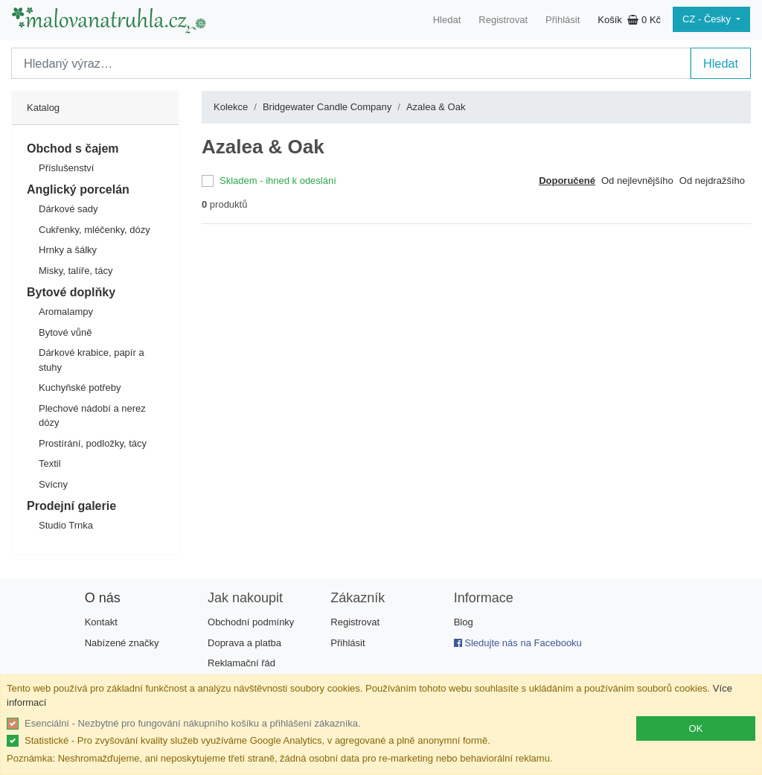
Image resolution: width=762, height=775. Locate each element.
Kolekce (231, 106)
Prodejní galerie (71, 506)
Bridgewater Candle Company (327, 106)
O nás (103, 597)
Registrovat (503, 19)
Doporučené (567, 180)
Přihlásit (562, 19)
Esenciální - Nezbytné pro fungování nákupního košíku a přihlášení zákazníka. (193, 723)
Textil (50, 463)
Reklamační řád (241, 663)
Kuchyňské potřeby (80, 387)
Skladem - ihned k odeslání (278, 180)
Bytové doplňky (71, 292)
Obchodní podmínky (251, 622)
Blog (463, 622)
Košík (629, 19)
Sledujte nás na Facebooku (518, 642)
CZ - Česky (708, 19)
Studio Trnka (66, 525)
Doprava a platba (244, 642)
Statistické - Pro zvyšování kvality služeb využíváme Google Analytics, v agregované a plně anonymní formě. (257, 740)
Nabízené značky (122, 642)
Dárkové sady (68, 208)
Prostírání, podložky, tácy (93, 443)
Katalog (43, 107)
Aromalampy (66, 311)
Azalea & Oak (436, 106)
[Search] (351, 63)
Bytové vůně (65, 332)
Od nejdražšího (712, 180)
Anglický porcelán (78, 189)
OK (696, 728)
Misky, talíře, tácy (75, 270)
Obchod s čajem (73, 148)
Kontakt (101, 622)
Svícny (53, 484)
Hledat (447, 19)
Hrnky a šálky (68, 249)
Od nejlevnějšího (637, 180)
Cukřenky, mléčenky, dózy (94, 229)
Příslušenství (66, 167)
